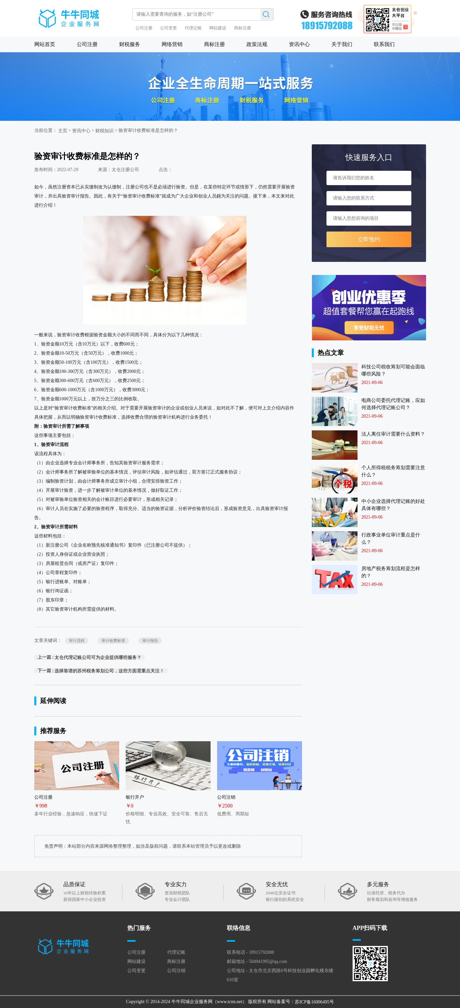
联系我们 (384, 44)
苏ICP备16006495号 (314, 1002)
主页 (62, 130)
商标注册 (242, 27)
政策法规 (256, 44)
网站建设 (217, 27)
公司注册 (143, 27)
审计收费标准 (113, 640)
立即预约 (369, 239)
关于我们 (341, 44)
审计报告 (150, 640)
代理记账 (193, 27)
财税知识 (104, 130)
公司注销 (176, 970)
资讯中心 (299, 44)
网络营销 (172, 44)
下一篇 (101, 670)
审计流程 (77, 640)
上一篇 (90, 657)
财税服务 (129, 44)
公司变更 (168, 27)
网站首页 (44, 44)
